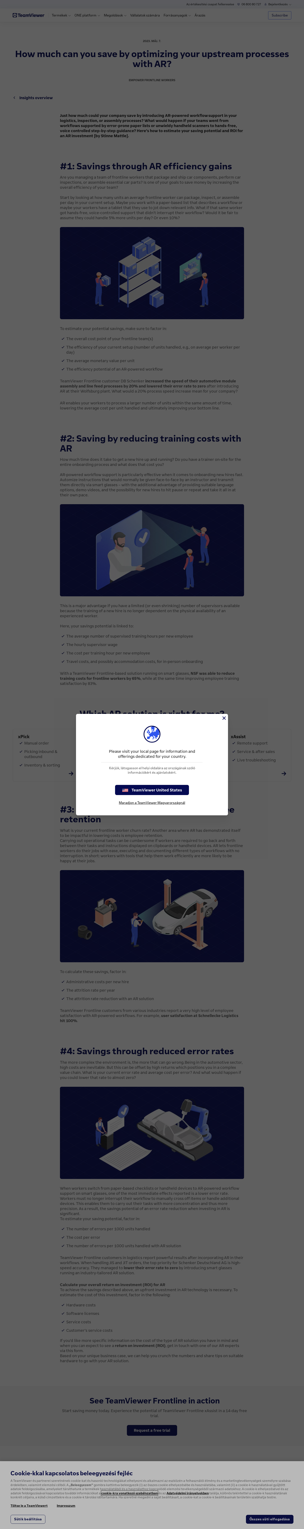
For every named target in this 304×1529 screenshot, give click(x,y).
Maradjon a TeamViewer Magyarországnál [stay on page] (152, 802)
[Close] (224, 718)
